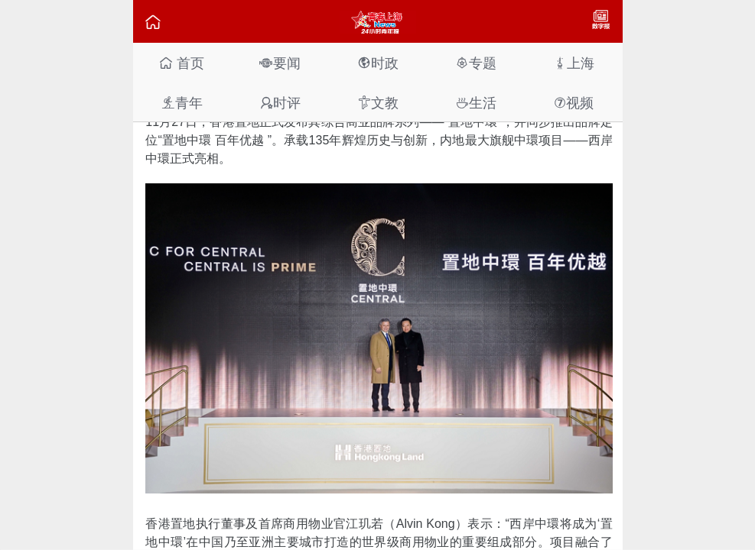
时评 (280, 103)
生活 (475, 103)
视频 (574, 103)
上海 (573, 63)
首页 (181, 63)
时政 (378, 63)
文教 (378, 103)
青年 (182, 103)
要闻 (280, 63)
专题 (475, 63)
